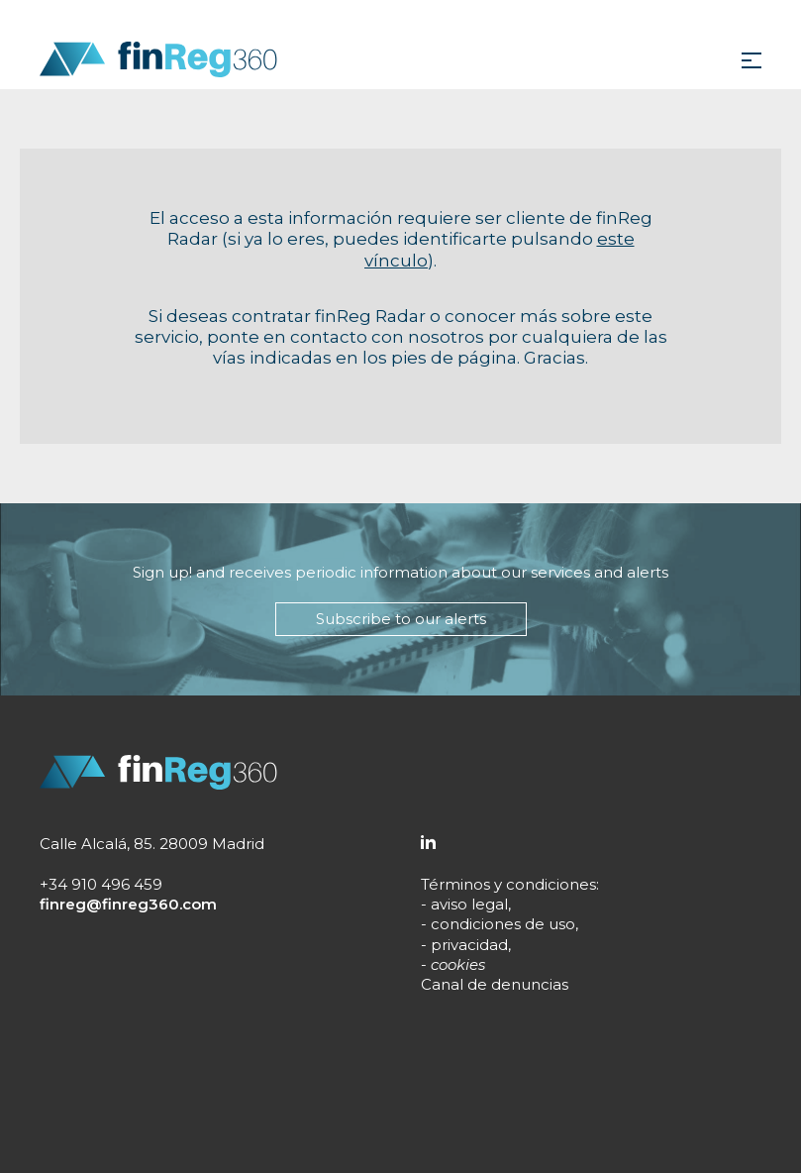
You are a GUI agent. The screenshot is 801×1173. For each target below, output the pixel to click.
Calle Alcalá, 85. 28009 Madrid (152, 843)
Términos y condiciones (508, 884)
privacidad (469, 944)
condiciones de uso (503, 923)
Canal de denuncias (494, 984)
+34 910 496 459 (101, 884)
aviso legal (469, 904)
